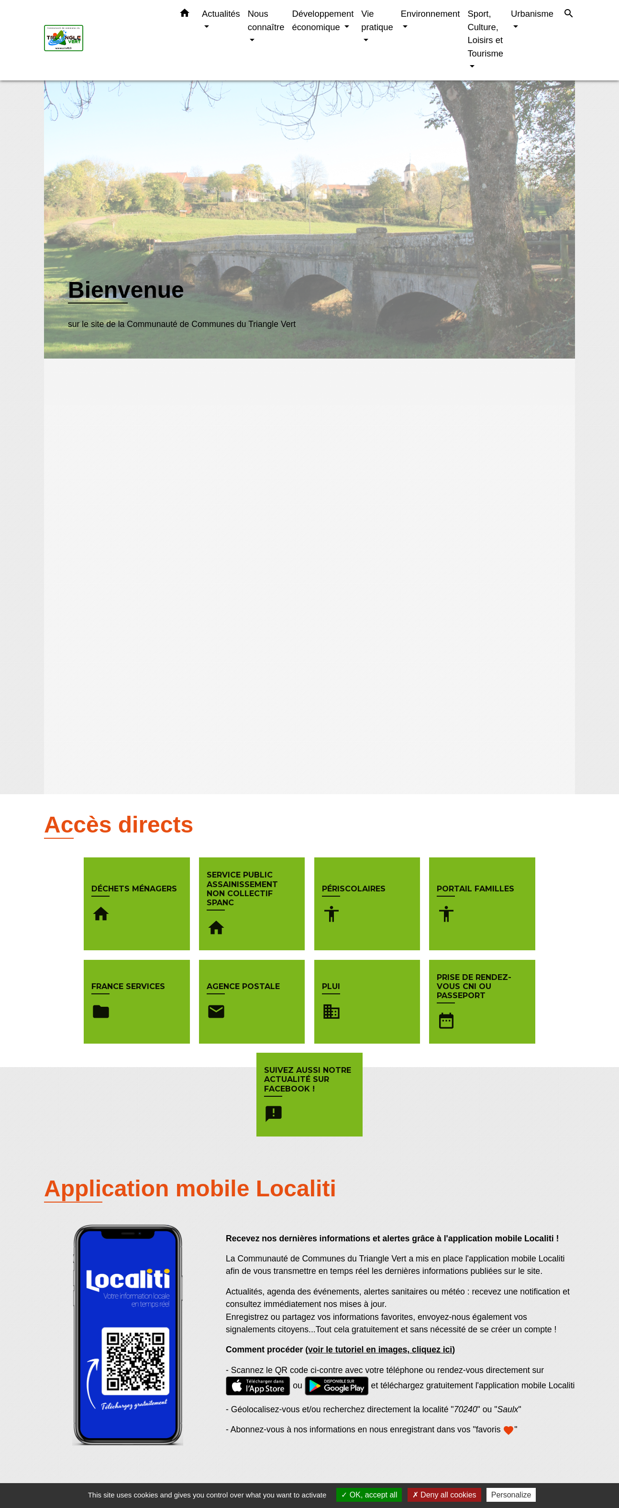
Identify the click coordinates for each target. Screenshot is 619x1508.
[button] (184, 14)
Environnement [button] (430, 14)
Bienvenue (126, 290)
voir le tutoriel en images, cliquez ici (380, 1257)
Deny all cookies (444, 1495)
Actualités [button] (221, 14)
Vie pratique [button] (377, 20)
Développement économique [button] (323, 20)
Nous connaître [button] (266, 20)
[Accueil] (104, 40)
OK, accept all (369, 1495)
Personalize (511, 1495)
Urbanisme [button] (532, 14)
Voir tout (558, 1396)
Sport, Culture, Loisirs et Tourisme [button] (485, 33)
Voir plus (85, 344)
